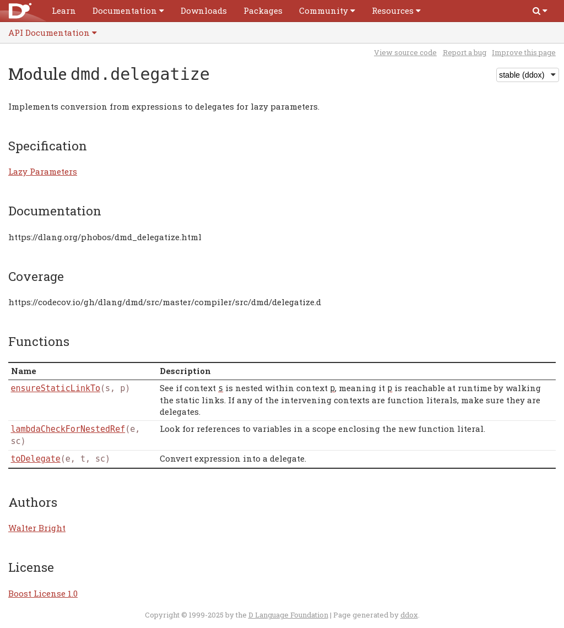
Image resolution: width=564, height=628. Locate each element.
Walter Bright (37, 527)
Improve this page (524, 52)
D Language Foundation (288, 615)
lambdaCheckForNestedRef (68, 429)
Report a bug (464, 52)
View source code (405, 52)
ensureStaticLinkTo (56, 388)
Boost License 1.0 (43, 593)
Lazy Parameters (42, 171)
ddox (409, 615)
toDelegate (36, 459)
